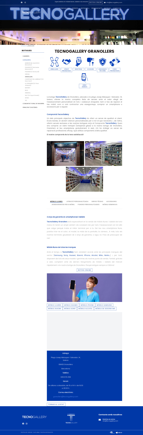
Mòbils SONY (70, 308)
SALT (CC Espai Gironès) (32, 95)
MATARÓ (27, 87)
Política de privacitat (47, 432)
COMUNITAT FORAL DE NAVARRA (33, 103)
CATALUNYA (24, 45)
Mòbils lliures (54, 305)
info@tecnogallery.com (114, 2)
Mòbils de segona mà (105, 308)
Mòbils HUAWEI (71, 305)
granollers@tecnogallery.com (65, 397)
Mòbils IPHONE (87, 305)
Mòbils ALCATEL (85, 308)
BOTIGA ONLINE (84, 270)
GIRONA (27, 74)
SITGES (27, 98)
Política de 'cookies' (26, 432)
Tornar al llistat (56, 404)
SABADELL (28, 92)
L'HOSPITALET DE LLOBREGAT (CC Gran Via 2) (34, 80)
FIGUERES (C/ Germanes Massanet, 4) (32, 68)
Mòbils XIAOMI (54, 308)
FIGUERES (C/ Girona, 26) (32, 71)
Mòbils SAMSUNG (104, 305)
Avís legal (36, 432)
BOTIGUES (27, 51)
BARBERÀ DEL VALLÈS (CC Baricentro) (32, 64)
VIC (26, 100)
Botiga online (96, 2)
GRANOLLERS (28, 76)
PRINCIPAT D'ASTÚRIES (30, 107)
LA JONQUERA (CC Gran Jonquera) (32, 84)
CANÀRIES (26, 56)
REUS (26, 90)
